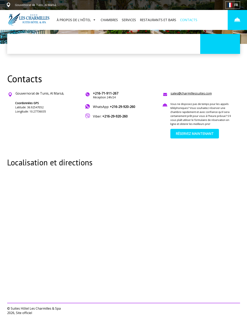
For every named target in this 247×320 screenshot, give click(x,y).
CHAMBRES (109, 20)
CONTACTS (188, 20)
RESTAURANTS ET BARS (158, 20)
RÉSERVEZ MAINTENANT (195, 133)
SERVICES (129, 20)
